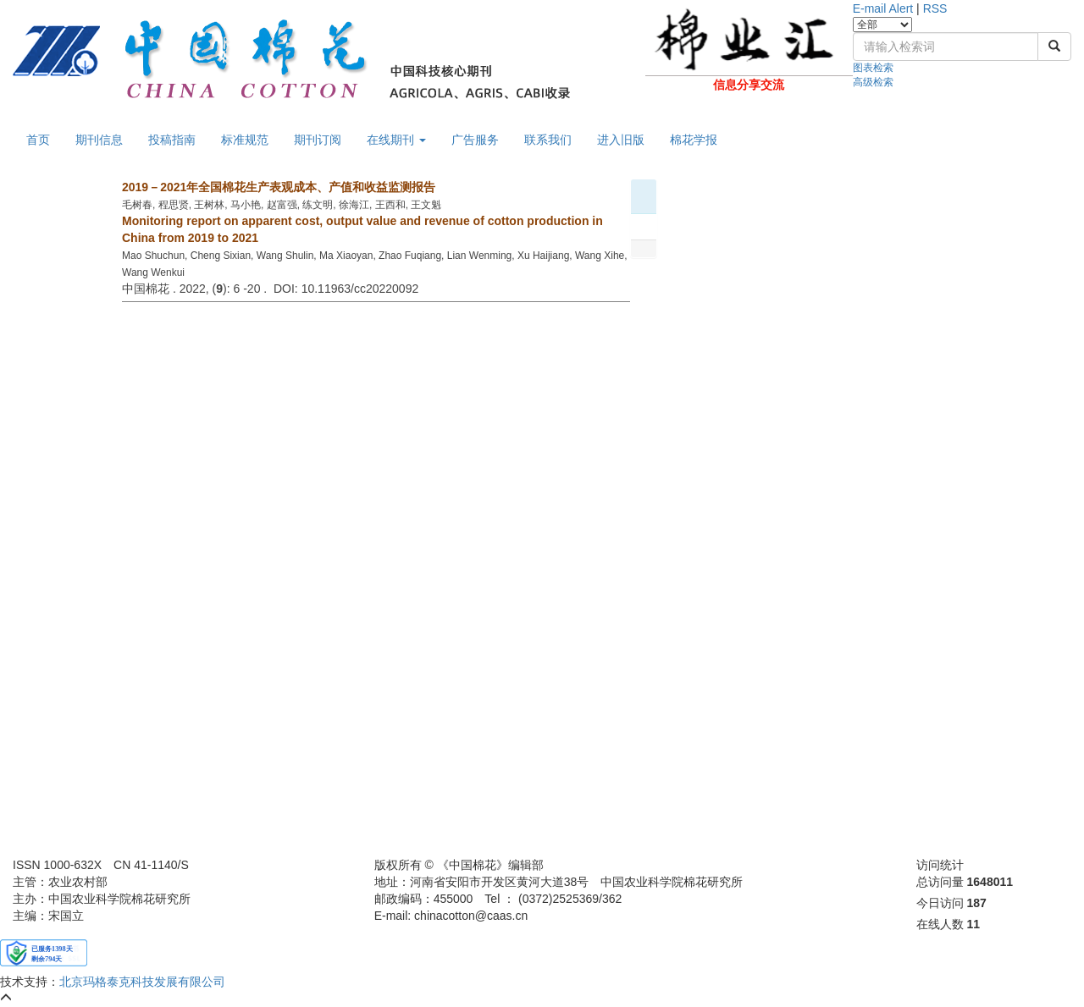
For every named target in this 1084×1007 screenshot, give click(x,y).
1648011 (990, 882)
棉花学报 (693, 139)
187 (977, 903)
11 (974, 924)
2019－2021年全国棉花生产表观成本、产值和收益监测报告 (278, 187)
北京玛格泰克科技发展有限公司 (142, 981)
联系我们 (548, 139)
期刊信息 (99, 139)
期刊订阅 (317, 139)
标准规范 (244, 139)
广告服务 (475, 139)
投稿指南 (172, 139)
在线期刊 (396, 139)
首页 (38, 139)
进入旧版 (620, 139)
